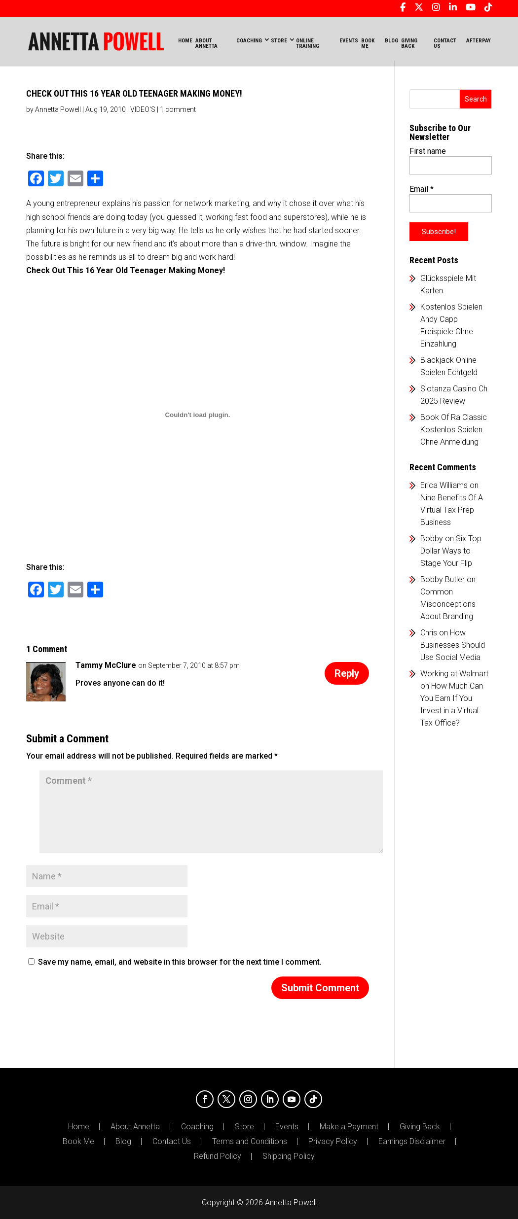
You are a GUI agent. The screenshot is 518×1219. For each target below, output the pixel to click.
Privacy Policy (332, 1141)
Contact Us (171, 1141)
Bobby (431, 538)
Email (421, 189)
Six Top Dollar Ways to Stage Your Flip (450, 551)
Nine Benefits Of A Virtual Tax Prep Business (451, 510)
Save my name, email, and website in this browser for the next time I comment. (180, 962)
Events (286, 1126)
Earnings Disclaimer (411, 1141)
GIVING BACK (409, 43)
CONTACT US (445, 43)
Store (244, 1126)
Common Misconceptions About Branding (448, 604)
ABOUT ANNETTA (206, 43)
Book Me (78, 1141)
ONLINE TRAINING (307, 43)
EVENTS (348, 40)
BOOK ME (367, 43)
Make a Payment (349, 1126)
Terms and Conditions (249, 1141)
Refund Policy (217, 1156)
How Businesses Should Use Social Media (452, 645)
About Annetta (135, 1126)
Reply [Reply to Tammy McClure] (346, 673)
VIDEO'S (142, 109)
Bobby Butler (442, 579)
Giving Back (420, 1126)
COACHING (249, 40)
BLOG (391, 40)
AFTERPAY (478, 40)
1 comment (178, 109)
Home (185, 40)
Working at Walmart (454, 673)
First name (427, 151)
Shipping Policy (288, 1156)
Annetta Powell (58, 109)
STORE (279, 40)
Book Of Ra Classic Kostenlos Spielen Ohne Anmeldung (453, 430)
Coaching (197, 1126)
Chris (428, 632)
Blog (123, 1141)
